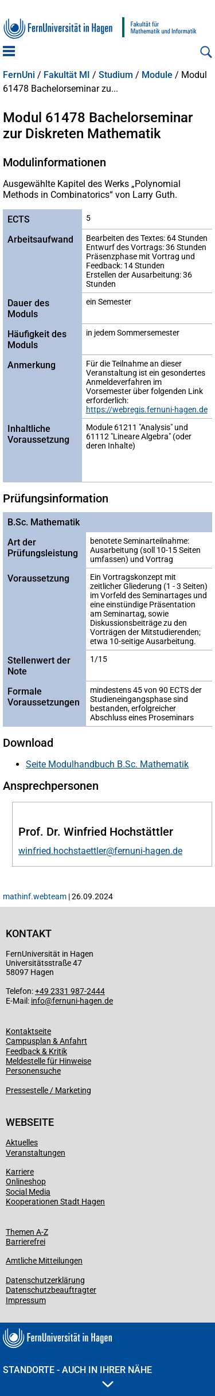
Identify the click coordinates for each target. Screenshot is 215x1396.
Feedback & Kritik (36, 1051)
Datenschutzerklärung (45, 1280)
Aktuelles (22, 1142)
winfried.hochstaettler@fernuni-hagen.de (100, 850)
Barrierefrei (25, 1241)
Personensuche (33, 1070)
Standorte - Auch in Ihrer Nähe (77, 1375)
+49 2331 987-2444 (70, 991)
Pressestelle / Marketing (48, 1090)
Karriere (20, 1171)
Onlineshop (26, 1181)
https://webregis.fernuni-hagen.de (147, 409)
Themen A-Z (27, 1232)
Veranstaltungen (35, 1152)
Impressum (26, 1300)
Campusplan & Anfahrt (46, 1041)
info (38, 1000)
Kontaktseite (28, 1031)
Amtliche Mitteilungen (44, 1260)
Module (157, 75)
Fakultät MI (67, 75)
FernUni (19, 75)
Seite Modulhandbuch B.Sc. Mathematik (107, 764)
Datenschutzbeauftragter (51, 1289)
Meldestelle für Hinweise (48, 1061)
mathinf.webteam (35, 896)
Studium (116, 75)
